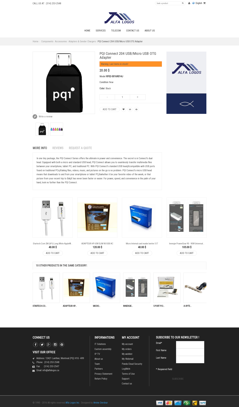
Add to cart (53, 253)
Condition (104, 82)
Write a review (45, 116)
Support (125, 378)
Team (97, 363)
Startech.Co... (39, 306)
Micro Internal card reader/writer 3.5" (142, 243)
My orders (127, 349)
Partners (99, 368)
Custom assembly (103, 349)
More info (40, 148)
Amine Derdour (100, 402)
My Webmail (127, 358)
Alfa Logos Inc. (72, 402)
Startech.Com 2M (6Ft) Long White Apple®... (52, 243)
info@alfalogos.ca (51, 370)
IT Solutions (100, 344)
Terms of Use (128, 373)
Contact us (127, 383)
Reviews (57, 148)
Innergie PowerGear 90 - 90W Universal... (186, 243)
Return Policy (101, 378)
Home (35, 41)
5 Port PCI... (158, 306)
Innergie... (128, 306)
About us (99, 358)
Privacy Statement (103, 373)
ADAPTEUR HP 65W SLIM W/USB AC (97, 243)
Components (47, 41)
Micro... (96, 306)
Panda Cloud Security (132, 363)
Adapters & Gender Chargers (82, 41)
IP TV (97, 354)
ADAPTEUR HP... (70, 306)
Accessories (61, 41)
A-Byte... (187, 306)
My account (127, 344)
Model (102, 76)
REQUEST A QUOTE (80, 148)
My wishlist (127, 354)
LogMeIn (126, 368)
